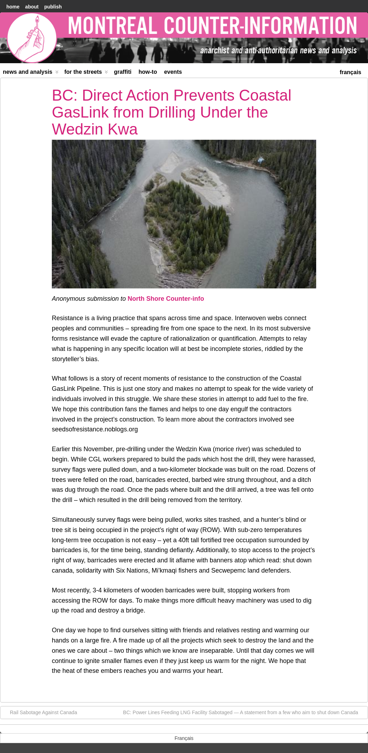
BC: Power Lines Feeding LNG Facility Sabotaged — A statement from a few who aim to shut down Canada (244, 712)
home (12, 7)
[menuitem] (350, 71)
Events (173, 72)
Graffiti (122, 72)
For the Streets (86, 73)
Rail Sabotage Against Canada (40, 712)
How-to (148, 72)
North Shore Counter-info (166, 298)
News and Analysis (31, 73)
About (31, 7)
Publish (53, 7)
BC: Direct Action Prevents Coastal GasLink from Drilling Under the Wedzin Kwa (172, 112)
